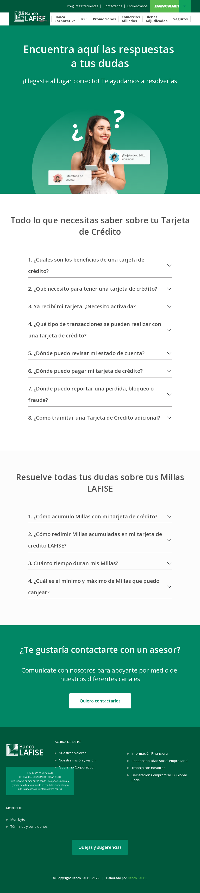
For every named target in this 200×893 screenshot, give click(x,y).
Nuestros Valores (72, 753)
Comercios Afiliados (131, 19)
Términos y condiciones (29, 826)
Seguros (180, 19)
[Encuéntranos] (137, 6)
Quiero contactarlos (100, 701)
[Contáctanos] (113, 6)
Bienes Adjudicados (156, 19)
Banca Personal (41, 19)
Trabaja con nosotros (148, 767)
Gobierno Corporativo (76, 767)
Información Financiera (150, 753)
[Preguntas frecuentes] (82, 6)
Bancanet (185, 6)
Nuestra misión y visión (77, 760)
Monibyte (17, 819)
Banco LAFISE (137, 878)
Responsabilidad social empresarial (160, 760)
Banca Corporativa (65, 19)
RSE (84, 19)
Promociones (104, 19)
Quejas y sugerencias (100, 847)
